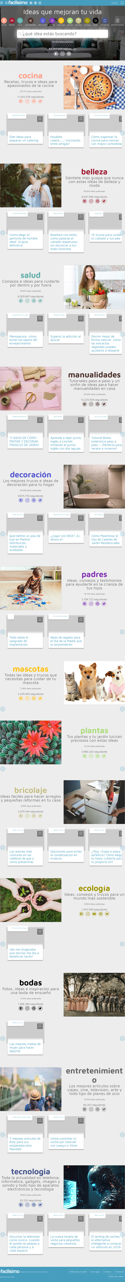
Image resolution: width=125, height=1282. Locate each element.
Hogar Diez (98, 213)
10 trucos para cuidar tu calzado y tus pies (106, 236)
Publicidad (119, 1272)
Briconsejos (98, 514)
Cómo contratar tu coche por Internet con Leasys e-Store (63, 1142)
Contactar (107, 1272)
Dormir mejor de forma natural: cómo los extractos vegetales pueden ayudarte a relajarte (106, 343)
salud (31, 274)
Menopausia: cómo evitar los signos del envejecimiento (23, 339)
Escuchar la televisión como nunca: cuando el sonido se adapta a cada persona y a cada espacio (24, 1243)
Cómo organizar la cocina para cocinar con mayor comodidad (107, 140)
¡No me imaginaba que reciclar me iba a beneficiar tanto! (24, 953)
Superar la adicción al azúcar (65, 338)
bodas (30, 982)
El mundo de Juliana (101, 115)
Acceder (114, 3)
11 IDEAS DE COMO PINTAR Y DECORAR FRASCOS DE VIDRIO (24, 441)
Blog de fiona (58, 213)
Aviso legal (95, 1272)
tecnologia (30, 1171)
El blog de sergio (59, 315)
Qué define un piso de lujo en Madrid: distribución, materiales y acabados (24, 543)
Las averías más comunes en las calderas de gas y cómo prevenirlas (21, 857)
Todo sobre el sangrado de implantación (18, 640)
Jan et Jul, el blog (100, 416)
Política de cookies (116, 1276)
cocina (31, 75)
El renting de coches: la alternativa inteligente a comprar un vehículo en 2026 (106, 1242)
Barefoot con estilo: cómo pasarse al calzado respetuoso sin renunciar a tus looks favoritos (64, 242)
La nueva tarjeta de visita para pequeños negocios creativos (65, 1240)
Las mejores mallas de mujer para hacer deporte (25, 1047)
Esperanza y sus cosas (20, 315)
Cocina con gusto (59, 115)
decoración (30, 474)
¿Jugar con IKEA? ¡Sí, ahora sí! (65, 537)
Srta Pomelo (58, 416)
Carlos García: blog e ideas (22, 1117)
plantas (94, 730)
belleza (94, 171)
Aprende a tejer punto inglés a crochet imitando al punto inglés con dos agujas (65, 443)
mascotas (30, 668)
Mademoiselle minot (20, 416)
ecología (94, 887)
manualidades (94, 374)
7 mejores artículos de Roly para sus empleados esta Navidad (25, 1144)
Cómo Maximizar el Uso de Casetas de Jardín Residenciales (105, 539)
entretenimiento (94, 1075)
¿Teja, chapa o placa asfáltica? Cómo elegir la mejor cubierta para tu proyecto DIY (107, 857)
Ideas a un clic (17, 514)
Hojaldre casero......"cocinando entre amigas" (65, 140)
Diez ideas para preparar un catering (23, 138)
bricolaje (30, 789)
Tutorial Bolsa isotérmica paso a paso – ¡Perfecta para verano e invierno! (106, 443)
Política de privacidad (78, 1272)
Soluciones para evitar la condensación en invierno (66, 855)
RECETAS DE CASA (19, 115)
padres (94, 574)
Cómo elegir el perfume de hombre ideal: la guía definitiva (23, 240)
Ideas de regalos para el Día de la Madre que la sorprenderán (66, 640)
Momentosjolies (99, 315)
